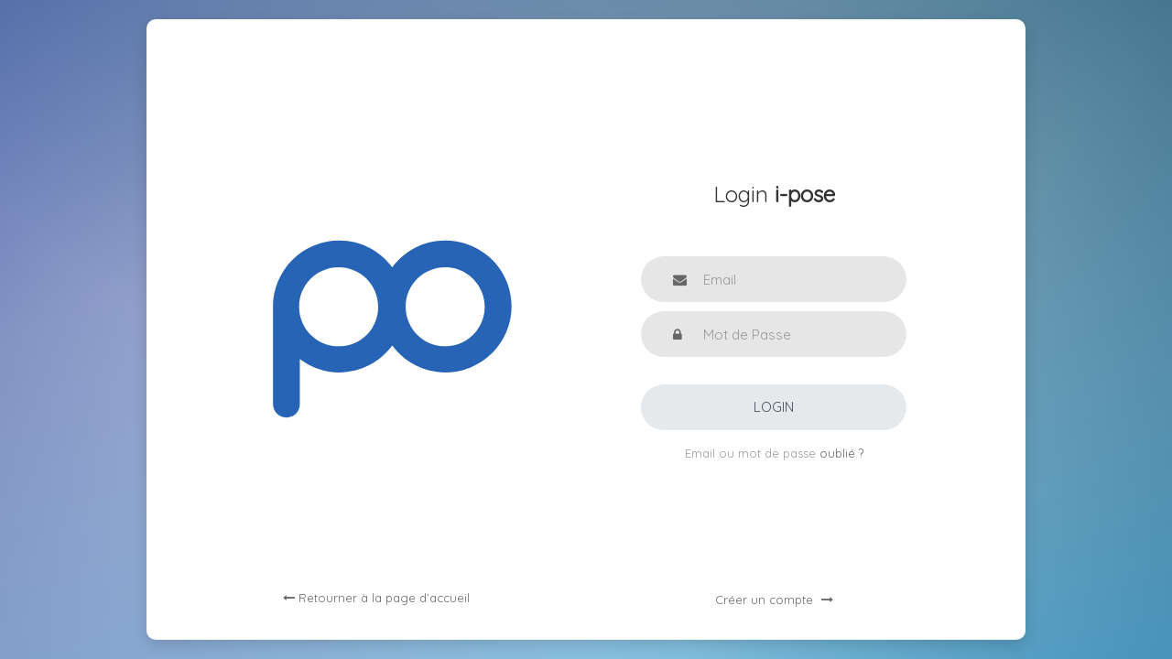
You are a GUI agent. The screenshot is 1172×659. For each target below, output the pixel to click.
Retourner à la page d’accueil (376, 597)
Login (774, 407)
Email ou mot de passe (752, 453)
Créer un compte (774, 599)
